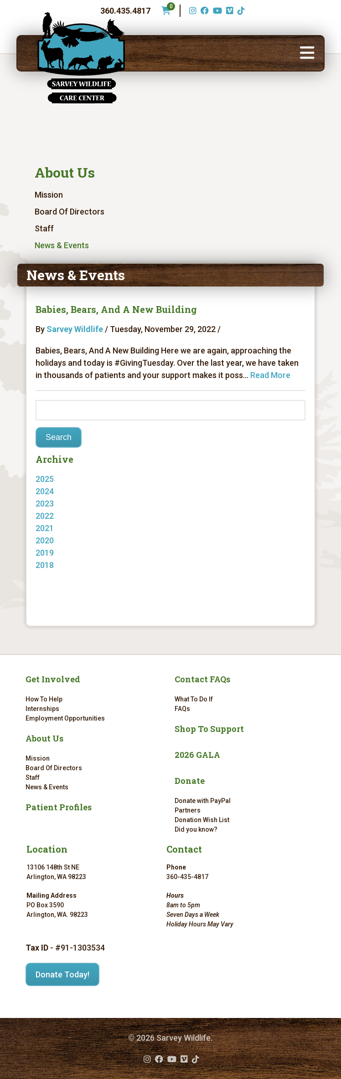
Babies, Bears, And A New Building (116, 309)
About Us (65, 172)
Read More (270, 375)
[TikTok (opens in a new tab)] (240, 10)
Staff (44, 228)
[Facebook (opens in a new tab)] (203, 10)
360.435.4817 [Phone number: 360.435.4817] (125, 10)
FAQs (182, 708)
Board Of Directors (69, 211)
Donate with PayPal (203, 800)
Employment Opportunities (65, 718)
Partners (188, 810)
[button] (307, 53)
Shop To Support (209, 728)
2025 (45, 479)
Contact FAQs (202, 679)
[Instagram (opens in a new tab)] (191, 10)
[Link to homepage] (81, 57)
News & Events (62, 245)
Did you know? (196, 829)
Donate (190, 780)
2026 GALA (197, 754)
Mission (49, 194)
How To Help (44, 699)
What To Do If (194, 699)
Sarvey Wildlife (74, 329)
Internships (42, 708)
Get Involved (53, 679)
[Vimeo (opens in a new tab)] (228, 10)
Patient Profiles (59, 807)
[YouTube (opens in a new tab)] (216, 10)
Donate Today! (62, 974)
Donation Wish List (202, 819)
